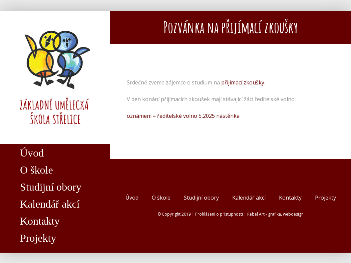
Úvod (131, 197)
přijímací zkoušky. (243, 82)
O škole (161, 197)
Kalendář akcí (249, 197)
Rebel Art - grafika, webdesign (275, 214)
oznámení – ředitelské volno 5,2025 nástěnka (183, 115)
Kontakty (290, 197)
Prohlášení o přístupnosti (219, 214)
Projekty (325, 197)
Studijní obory (201, 197)
